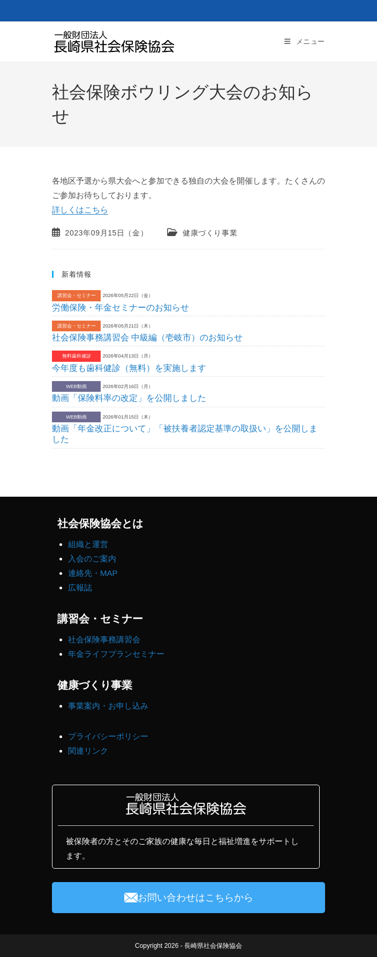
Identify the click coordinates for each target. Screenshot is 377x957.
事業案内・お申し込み (108, 705)
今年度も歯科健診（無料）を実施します (129, 368)
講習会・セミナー (100, 619)
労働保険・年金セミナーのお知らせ (120, 307)
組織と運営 (88, 544)
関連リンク (88, 750)
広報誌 (80, 587)
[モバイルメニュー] (304, 41)
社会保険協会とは (100, 523)
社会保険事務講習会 (104, 639)
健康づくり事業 (210, 233)
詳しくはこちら (80, 209)
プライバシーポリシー (108, 736)
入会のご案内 (92, 558)
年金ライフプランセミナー (116, 653)
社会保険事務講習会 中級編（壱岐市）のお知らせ (147, 337)
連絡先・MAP (93, 573)
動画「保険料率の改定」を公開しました (129, 397)
